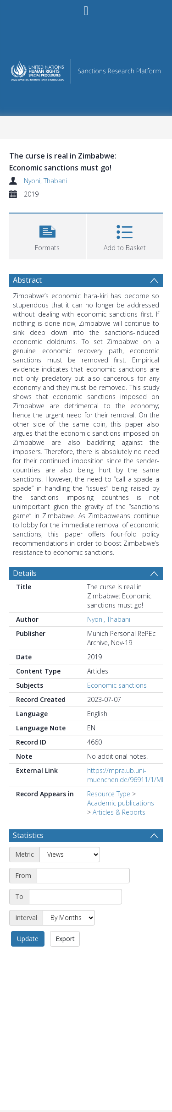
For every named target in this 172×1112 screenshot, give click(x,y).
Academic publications (120, 803)
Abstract (27, 280)
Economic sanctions (117, 685)
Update (28, 938)
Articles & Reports (119, 812)
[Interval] (69, 918)
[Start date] (83, 875)
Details (25, 573)
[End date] (75, 896)
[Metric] (69, 854)
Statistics (28, 835)
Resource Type (108, 793)
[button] (47, 235)
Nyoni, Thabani (45, 180)
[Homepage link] (86, 69)
